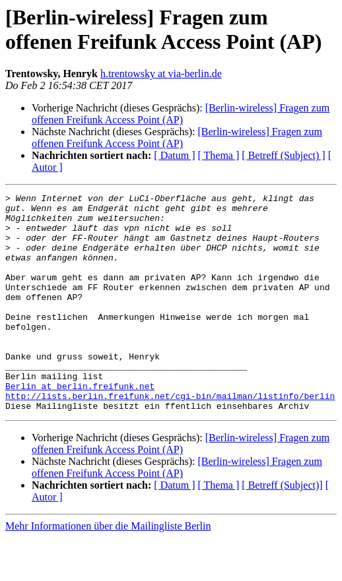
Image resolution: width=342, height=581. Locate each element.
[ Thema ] (219, 155)
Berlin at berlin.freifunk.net (79, 425)
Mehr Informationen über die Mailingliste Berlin (108, 569)
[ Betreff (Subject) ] (283, 155)
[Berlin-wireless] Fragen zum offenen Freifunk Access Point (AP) (180, 113)
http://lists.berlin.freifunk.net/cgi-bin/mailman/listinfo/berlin (170, 437)
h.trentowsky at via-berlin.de (161, 73)
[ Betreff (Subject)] (282, 528)
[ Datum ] (174, 155)
